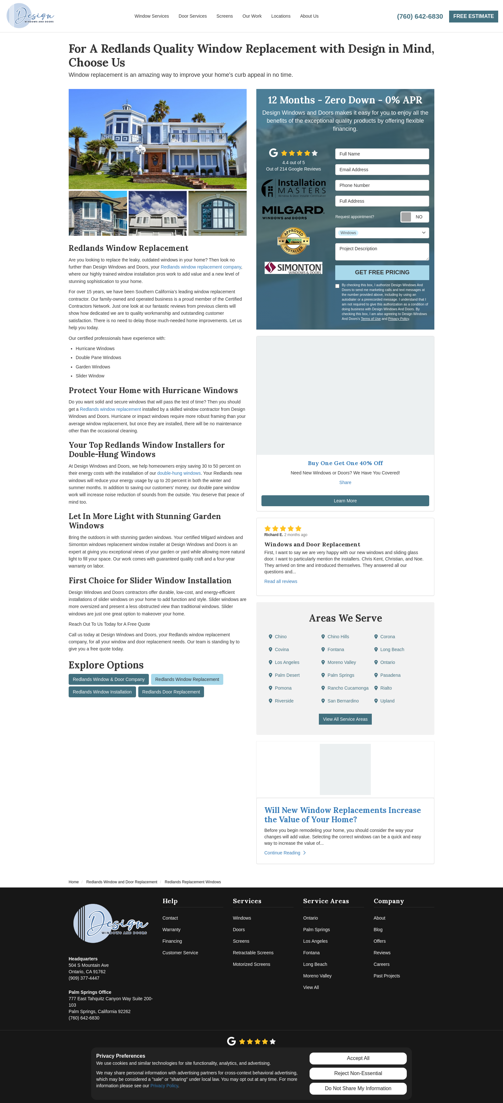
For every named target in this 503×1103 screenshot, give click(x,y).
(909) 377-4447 (89, 968)
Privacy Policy (398, 319)
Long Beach (389, 649)
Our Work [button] (252, 16)
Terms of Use (371, 319)
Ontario (384, 662)
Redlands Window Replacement (187, 679)
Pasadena (387, 675)
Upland (384, 700)
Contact (170, 918)
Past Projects (387, 975)
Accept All (358, 1058)
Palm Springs (337, 675)
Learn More (345, 500)
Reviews (382, 952)
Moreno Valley (338, 662)
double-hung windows (178, 473)
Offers (380, 941)
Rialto (383, 688)
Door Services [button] (193, 16)
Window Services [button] (151, 16)
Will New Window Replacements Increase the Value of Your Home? (342, 815)
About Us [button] (309, 16)
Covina (279, 649)
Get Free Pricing (382, 272)
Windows (242, 918)
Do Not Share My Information (358, 1088)
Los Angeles (284, 662)
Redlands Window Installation (102, 691)
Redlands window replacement (110, 409)
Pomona (280, 688)
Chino (278, 636)
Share (345, 482)
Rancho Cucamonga (345, 688)
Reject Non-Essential (358, 1073)
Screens (241, 941)
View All (311, 987)
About (380, 918)
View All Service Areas (345, 719)
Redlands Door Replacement (171, 691)
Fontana (332, 649)
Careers (382, 964)
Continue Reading (285, 852)
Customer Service (180, 952)
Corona (384, 636)
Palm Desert (284, 675)
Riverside (281, 700)
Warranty (172, 929)
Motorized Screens (251, 964)
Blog (378, 929)
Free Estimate (473, 16)
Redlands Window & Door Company (109, 679)
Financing (172, 941)
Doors (239, 929)
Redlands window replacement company (201, 266)
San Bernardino (340, 700)
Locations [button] (281, 16)
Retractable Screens (253, 952)
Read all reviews (280, 581)
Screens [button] (225, 16)
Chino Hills (335, 636)
